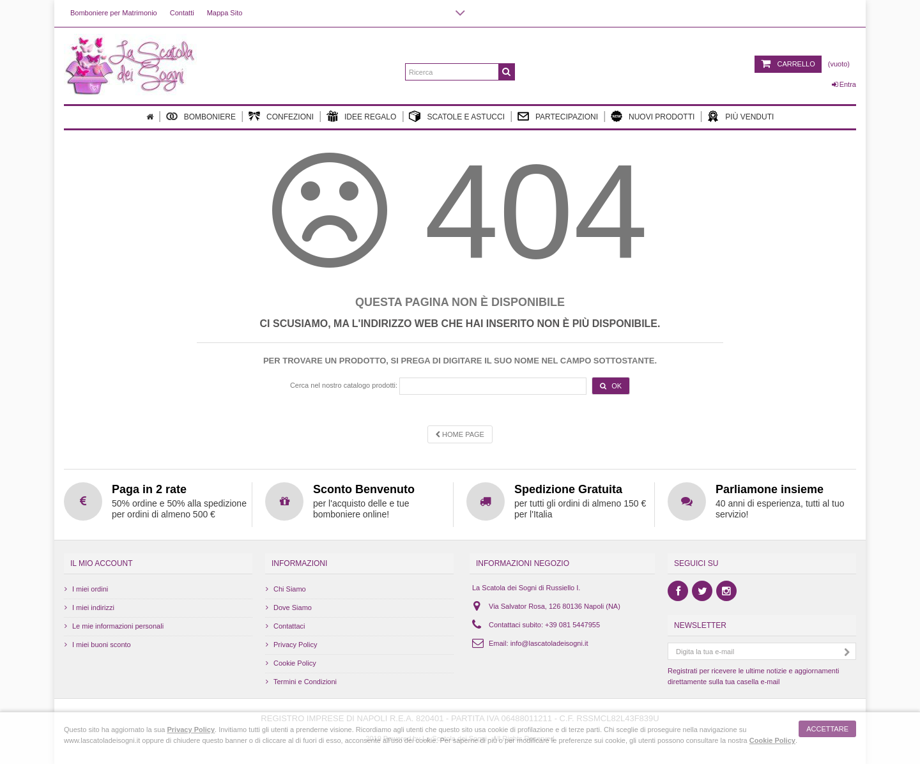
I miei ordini (90, 589)
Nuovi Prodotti (652, 116)
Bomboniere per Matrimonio (113, 13)
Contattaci (289, 626)
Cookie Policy (294, 663)
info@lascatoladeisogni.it (549, 643)
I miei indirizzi (93, 607)
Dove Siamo (292, 607)
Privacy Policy (295, 644)
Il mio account (101, 563)
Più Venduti (740, 116)
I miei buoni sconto (101, 644)
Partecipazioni (558, 116)
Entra (844, 84)
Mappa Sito (225, 13)
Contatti (182, 13)
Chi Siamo (289, 589)
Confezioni (281, 116)
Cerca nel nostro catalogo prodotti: (343, 385)
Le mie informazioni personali (118, 626)
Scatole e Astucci (457, 116)
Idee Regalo (361, 116)
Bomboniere (201, 116)
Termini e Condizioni (305, 681)
